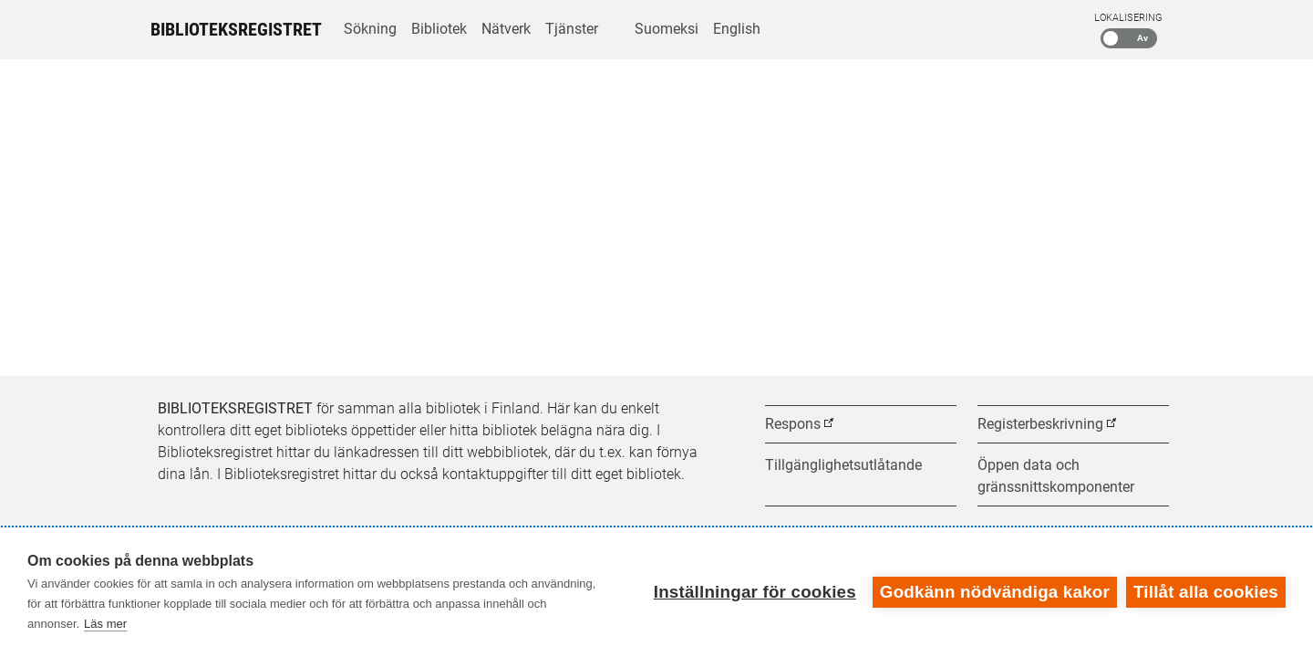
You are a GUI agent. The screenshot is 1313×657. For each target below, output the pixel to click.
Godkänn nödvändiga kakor (995, 591)
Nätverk (506, 28)
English (736, 28)
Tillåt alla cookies (1205, 591)
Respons (793, 424)
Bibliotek (439, 28)
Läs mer (105, 624)
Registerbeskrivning (1040, 424)
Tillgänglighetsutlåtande (843, 465)
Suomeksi (666, 28)
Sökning (370, 28)
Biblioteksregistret (236, 29)
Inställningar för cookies (755, 591)
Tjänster (571, 28)
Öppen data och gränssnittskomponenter (1055, 475)
